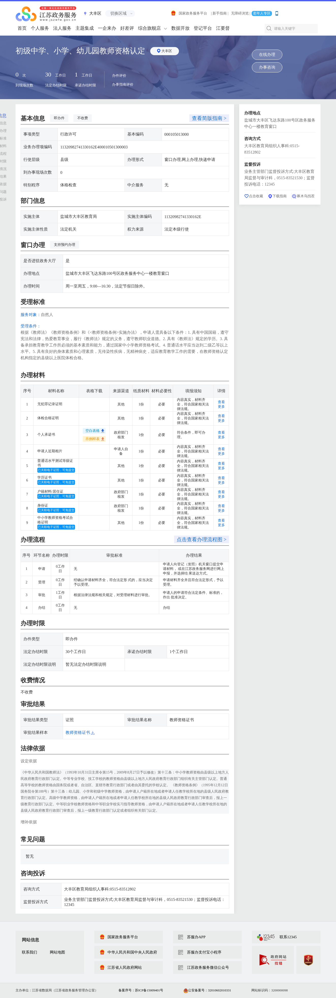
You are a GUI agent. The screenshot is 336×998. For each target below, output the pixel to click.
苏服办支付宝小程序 (204, 952)
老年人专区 (262, 13)
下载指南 (279, 196)
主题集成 (84, 28)
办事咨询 (267, 67)
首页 (22, 28)
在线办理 (267, 54)
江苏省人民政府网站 (120, 967)
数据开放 (180, 28)
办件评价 (119, 76)
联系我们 (29, 952)
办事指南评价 (122, 84)
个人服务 (40, 28)
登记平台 (203, 28)
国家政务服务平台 (189, 13)
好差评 (127, 28)
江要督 (223, 28)
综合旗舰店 (149, 28)
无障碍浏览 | (240, 13)
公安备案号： (207, 990)
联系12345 (288, 937)
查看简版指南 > (209, 118)
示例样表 (92, 439)
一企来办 (107, 28)
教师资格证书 (80, 732)
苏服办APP (196, 937)
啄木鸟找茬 (306, 196)
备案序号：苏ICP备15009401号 (140, 990)
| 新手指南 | (219, 13)
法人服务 (62, 28)
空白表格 (92, 431)
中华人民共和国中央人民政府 (128, 952)
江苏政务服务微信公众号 (208, 967)
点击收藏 (256, 196)
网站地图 (57, 952)
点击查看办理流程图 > (201, 539)
